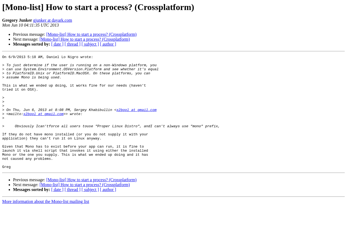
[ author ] (108, 44)
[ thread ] (73, 44)
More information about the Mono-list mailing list (45, 224)
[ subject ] (90, 44)
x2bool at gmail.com (136, 121)
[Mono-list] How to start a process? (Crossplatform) (91, 34)
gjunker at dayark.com (52, 20)
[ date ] (57, 44)
